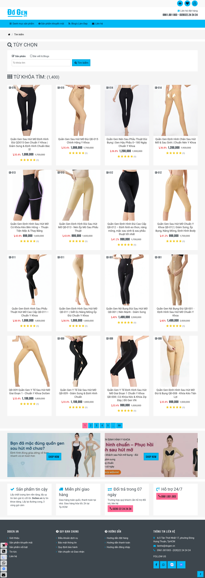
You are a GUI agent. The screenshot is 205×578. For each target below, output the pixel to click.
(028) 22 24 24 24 (120, 508)
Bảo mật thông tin (67, 542)
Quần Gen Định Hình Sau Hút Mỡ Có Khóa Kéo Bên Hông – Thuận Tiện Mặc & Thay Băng (29, 227)
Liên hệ (97, 23)
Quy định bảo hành (67, 547)
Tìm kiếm (19, 34)
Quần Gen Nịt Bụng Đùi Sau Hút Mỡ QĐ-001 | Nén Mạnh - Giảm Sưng (127, 310)
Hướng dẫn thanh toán (118, 542)
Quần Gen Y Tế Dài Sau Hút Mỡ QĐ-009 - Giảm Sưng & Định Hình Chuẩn (78, 393)
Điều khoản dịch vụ (68, 538)
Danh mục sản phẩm (22, 23)
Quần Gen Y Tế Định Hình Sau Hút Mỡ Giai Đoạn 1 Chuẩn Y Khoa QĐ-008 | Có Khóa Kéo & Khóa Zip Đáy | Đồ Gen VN (126, 395)
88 (119, 425)
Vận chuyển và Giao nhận (71, 551)
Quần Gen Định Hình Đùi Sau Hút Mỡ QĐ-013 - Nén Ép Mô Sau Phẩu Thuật (78, 227)
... (113, 425)
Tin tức (13, 551)
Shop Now (53, 456)
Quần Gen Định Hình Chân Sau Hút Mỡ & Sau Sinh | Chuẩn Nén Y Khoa (175, 141)
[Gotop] (200, 573)
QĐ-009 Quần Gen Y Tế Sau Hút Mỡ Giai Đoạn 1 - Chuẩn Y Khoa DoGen (29, 391)
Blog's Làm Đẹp (78, 23)
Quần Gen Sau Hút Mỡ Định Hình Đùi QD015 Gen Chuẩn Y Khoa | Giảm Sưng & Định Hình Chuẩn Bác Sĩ (29, 144)
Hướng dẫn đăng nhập (118, 547)
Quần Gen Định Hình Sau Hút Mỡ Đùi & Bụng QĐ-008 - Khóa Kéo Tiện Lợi (175, 393)
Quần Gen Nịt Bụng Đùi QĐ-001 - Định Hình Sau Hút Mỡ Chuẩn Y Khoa (175, 312)
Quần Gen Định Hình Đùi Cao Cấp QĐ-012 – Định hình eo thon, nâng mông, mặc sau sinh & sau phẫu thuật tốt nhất (127, 229)
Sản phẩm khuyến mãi (51, 23)
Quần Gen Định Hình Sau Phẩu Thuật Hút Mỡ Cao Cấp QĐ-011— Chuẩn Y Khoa (29, 312)
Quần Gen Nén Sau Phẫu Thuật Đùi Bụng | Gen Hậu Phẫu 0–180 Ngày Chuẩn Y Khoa (127, 143)
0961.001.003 (167, 496)
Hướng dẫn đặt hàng (117, 538)
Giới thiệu (14, 538)
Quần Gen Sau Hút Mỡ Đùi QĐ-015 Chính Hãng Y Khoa (78, 141)
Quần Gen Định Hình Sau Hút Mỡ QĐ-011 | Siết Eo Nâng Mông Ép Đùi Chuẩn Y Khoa (78, 312)
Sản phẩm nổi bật (18, 547)
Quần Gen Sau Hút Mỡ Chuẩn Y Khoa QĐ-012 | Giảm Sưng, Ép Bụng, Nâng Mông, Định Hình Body (175, 227)
